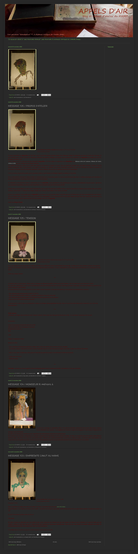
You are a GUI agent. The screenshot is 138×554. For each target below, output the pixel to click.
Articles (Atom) (21, 545)
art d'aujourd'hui (18, 97)
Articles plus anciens (95, 542)
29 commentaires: (30, 444)
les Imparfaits (27, 97)
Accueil (55, 542)
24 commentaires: (31, 207)
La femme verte (27, 537)
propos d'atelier (41, 209)
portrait (34, 209)
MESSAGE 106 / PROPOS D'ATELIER (27, 105)
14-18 (15, 447)
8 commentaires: (31, 95)
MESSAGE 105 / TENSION (22, 218)
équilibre (25, 375)
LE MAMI (17, 95)
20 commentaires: (30, 534)
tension (43, 375)
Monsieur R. (38, 447)
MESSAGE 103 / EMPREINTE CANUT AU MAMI (33, 455)
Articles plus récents (15, 542)
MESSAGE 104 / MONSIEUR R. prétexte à (30, 384)
